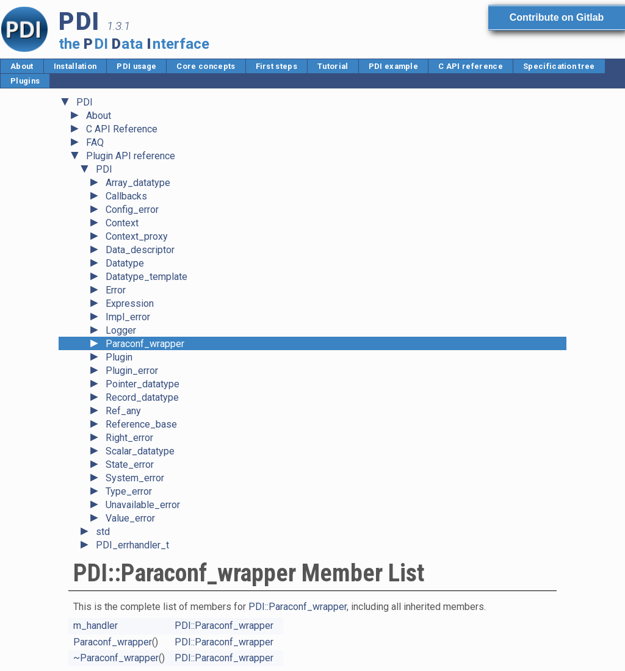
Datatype (125, 263)
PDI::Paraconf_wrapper (297, 606)
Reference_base (141, 424)
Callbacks (126, 196)
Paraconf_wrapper (145, 344)
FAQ (95, 142)
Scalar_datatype (140, 451)
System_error (135, 478)
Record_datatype (142, 397)
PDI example (394, 66)
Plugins (25, 80)
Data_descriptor (140, 250)
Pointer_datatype (142, 384)
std (103, 531)
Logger (121, 330)
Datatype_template (146, 276)
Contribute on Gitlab (557, 17)
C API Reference (121, 129)
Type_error (129, 491)
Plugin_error (132, 370)
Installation (75, 66)
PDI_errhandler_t (132, 545)
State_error (130, 464)
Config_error (132, 209)
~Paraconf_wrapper (116, 658)
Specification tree (559, 66)
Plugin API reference (130, 156)
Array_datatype (138, 182)
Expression (130, 303)
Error (116, 290)
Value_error (130, 518)
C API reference (470, 66)
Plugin (119, 357)
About (22, 66)
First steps (277, 66)
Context (122, 223)
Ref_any (123, 411)
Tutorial (333, 66)
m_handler (95, 625)
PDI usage (136, 66)
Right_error (129, 437)
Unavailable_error (143, 505)
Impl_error (128, 317)
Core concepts (205, 66)
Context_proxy (137, 236)
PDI (84, 102)
